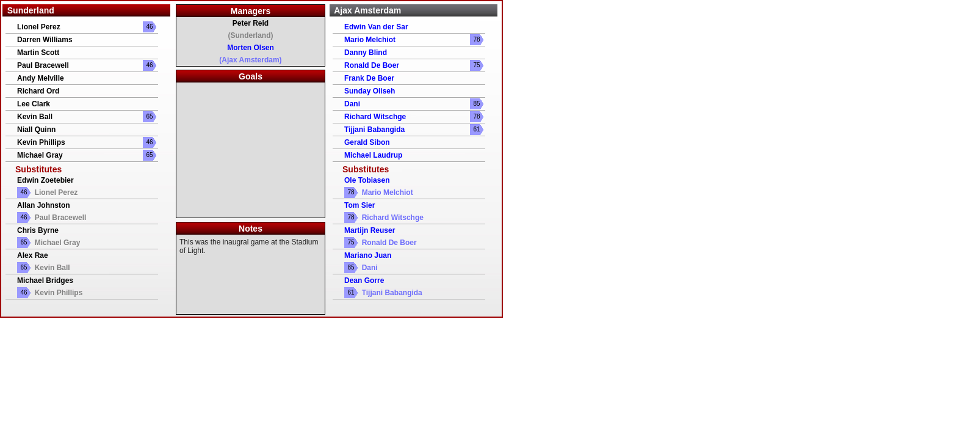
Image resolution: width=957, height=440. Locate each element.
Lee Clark (33, 104)
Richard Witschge (375, 116)
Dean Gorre (364, 280)
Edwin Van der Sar (376, 27)
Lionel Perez (38, 27)
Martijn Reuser (369, 230)
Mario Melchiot (369, 39)
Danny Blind (365, 52)
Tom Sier (359, 205)
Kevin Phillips (41, 142)
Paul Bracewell (43, 65)
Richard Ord (38, 91)
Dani (352, 104)
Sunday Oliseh (369, 91)
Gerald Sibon (367, 142)
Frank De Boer (369, 78)
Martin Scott (38, 52)
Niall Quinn (36, 129)
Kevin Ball (34, 116)
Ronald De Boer (371, 65)
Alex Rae (32, 255)
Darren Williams (45, 39)
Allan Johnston (43, 205)
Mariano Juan (367, 255)
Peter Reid (251, 23)
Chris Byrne (38, 230)
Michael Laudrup (373, 155)
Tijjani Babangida (374, 129)
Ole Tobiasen (366, 180)
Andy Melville (40, 78)
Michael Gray (40, 155)
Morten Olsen (250, 47)
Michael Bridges (45, 280)
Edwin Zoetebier (45, 180)
